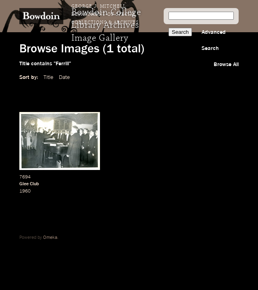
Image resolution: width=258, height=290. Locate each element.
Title (48, 77)
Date (64, 77)
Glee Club (29, 184)
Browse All (226, 64)
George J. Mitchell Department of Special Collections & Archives (105, 14)
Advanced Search (214, 40)
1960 (25, 191)
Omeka (50, 237)
